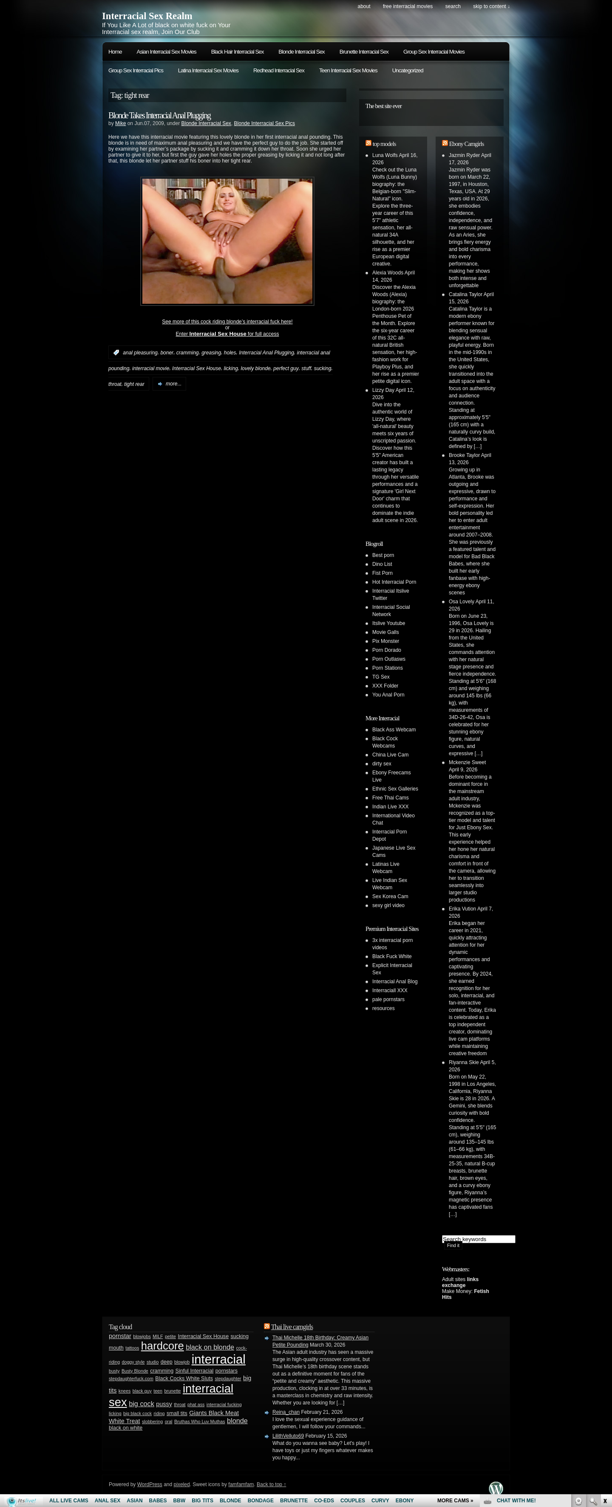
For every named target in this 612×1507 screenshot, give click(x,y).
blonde (237, 1420)
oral (169, 1421)
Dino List (382, 564)
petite (170, 1336)
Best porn (383, 555)
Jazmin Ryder (464, 155)
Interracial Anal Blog (395, 982)
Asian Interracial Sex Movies (166, 52)
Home (115, 52)
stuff (306, 368)
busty (114, 1370)
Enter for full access (227, 334)
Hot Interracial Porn (394, 582)
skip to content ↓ (491, 6)
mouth (116, 1348)
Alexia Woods (387, 273)
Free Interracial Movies (408, 6)
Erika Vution (462, 909)
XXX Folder (385, 686)
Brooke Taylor (464, 455)
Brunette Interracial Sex (364, 52)
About (363, 6)
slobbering (152, 1421)
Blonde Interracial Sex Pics (264, 123)
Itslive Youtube (388, 623)
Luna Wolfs (385, 155)
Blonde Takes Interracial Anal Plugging (159, 115)
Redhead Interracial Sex (278, 70)
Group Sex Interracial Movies (434, 52)
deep (167, 1362)
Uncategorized (407, 70)
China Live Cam (390, 755)
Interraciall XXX (390, 990)
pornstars (226, 1371)
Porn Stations (387, 668)
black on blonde (210, 1347)
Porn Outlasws (388, 659)
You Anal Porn (388, 695)
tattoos (132, 1347)
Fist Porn (382, 573)
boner (166, 353)
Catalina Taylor (465, 294)
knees (124, 1390)
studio (153, 1361)
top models (384, 143)
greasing (211, 353)
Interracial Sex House (196, 368)
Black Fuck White (392, 956)
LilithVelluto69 (288, 1436)
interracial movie (150, 368)
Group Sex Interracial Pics (135, 70)
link (604, 1374)
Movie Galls (385, 632)
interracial (219, 1359)
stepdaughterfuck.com (131, 1378)
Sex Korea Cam (390, 896)
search (453, 6)
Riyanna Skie (464, 1062)
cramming (187, 353)
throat (115, 384)
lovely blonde (256, 368)
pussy (164, 1404)
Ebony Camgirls (466, 143)
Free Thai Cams (390, 798)
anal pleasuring (140, 353)
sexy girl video (388, 905)
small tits (177, 1413)
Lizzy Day (383, 390)
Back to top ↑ (271, 1484)
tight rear (134, 384)
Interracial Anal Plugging (266, 353)
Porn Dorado (386, 650)
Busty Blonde (135, 1370)
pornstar (120, 1336)
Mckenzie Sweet (467, 762)
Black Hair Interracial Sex (237, 52)
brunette (172, 1390)
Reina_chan (286, 1412)
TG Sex (381, 677)
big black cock (137, 1413)
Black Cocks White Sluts (184, 1378)
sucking (323, 368)
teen (157, 1390)
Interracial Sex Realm (147, 16)
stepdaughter (228, 1378)
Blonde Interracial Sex (301, 52)
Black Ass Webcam (394, 730)
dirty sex (381, 764)
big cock (141, 1403)
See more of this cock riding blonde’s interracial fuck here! (227, 322)
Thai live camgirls (292, 1326)
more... (173, 384)
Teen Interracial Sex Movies (348, 70)
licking (231, 368)
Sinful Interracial (195, 1371)
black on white (125, 1428)
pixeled (182, 1484)
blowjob (182, 1361)
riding (158, 1413)
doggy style (133, 1361)
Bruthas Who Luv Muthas (199, 1421)
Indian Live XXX (390, 807)
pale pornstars (388, 999)
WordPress (149, 1484)
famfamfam (241, 1484)
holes (230, 353)
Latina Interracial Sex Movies (208, 70)
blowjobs (141, 1336)
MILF (158, 1336)
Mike (120, 123)
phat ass (195, 1404)
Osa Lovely (461, 602)
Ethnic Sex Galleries (395, 789)
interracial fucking (224, 1404)
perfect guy (285, 368)
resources (383, 1008)
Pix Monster (385, 641)
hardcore (162, 1346)
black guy (142, 1390)
